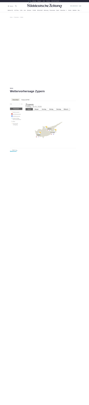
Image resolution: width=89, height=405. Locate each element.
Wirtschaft (40, 10)
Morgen (37, 109)
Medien (75, 10)
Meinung (46, 10)
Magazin (39, 1)
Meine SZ (10, 10)
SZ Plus (16, 10)
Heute (29, 109)
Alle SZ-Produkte (56, 1)
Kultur (69, 10)
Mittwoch (66, 109)
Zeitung (34, 1)
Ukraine (29, 10)
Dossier (48, 1)
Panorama (52, 10)
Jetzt (44, 1)
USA (21, 10)
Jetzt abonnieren (74, 5)
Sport (57, 10)
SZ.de (29, 1)
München (62, 10)
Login (80, 5)
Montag (51, 109)
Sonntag (44, 109)
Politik (34, 10)
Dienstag (58, 109)
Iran (25, 10)
